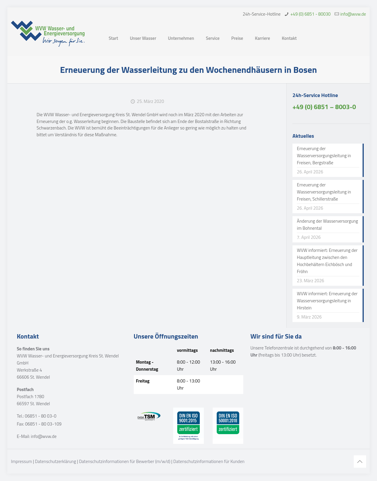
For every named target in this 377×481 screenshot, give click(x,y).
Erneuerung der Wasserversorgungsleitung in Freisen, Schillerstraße (324, 191)
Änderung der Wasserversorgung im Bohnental (327, 225)
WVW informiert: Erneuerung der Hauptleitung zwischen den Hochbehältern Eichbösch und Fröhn (327, 261)
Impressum (21, 461)
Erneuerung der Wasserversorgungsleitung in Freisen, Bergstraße (324, 155)
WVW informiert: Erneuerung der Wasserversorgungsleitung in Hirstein (327, 300)
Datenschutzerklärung (55, 461)
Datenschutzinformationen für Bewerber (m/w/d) (124, 461)
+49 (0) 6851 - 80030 (310, 14)
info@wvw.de (353, 14)
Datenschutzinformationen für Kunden (208, 461)
